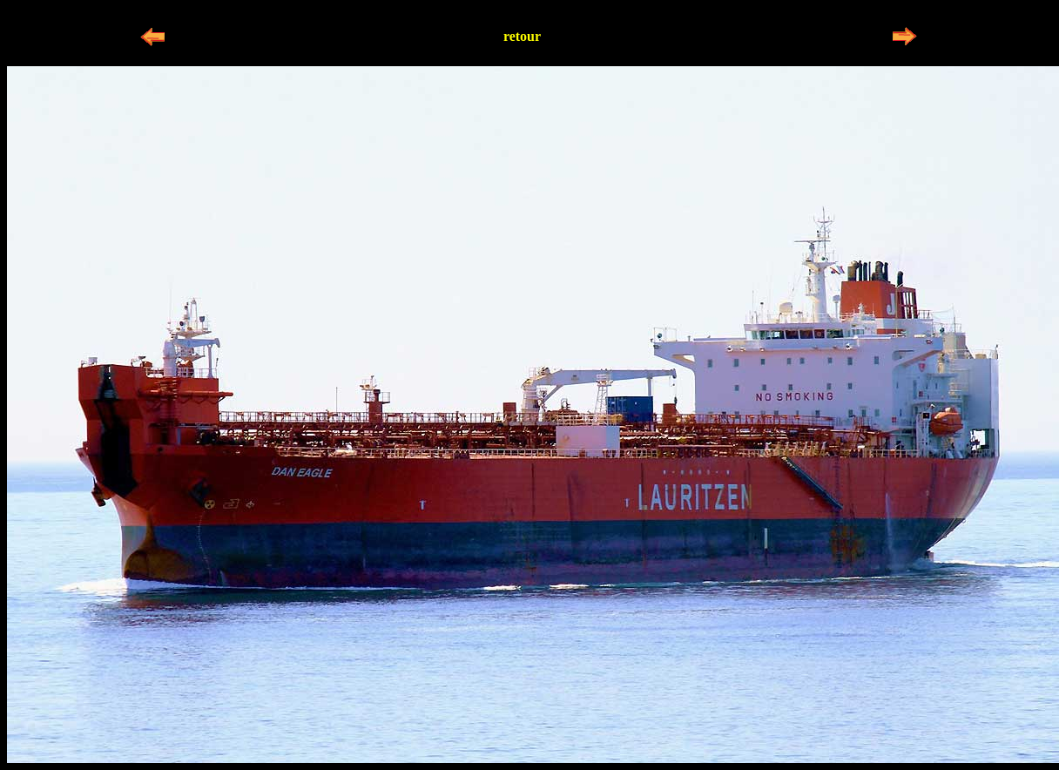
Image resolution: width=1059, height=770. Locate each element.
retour (522, 36)
